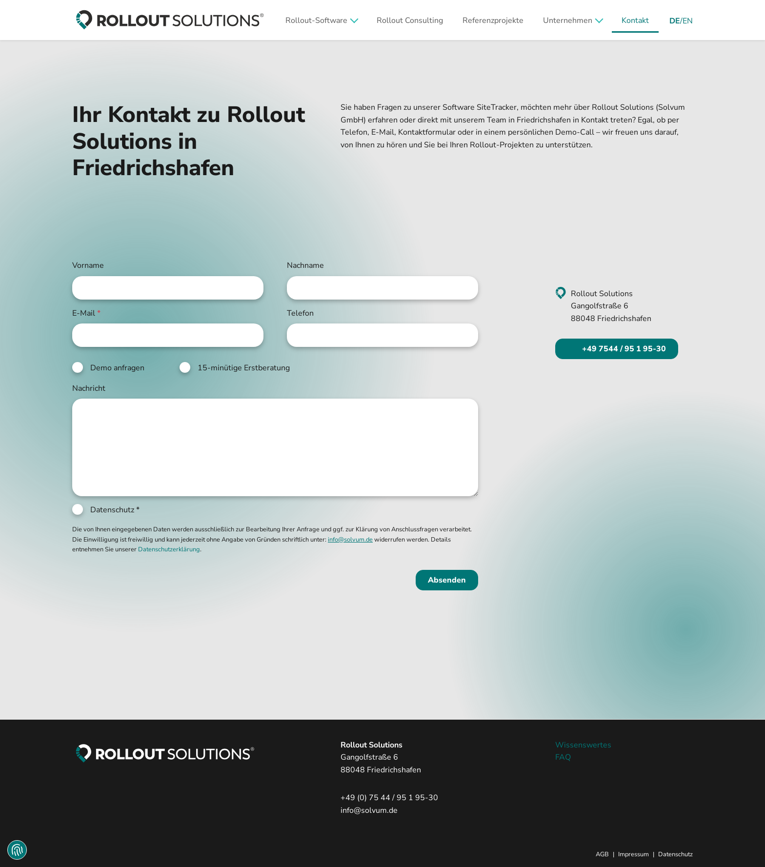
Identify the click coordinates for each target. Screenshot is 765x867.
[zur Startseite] (169, 20)
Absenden (447, 580)
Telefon (300, 313)
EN (688, 21)
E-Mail (86, 313)
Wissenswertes (583, 745)
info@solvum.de (369, 810)
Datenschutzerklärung (169, 549)
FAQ (563, 757)
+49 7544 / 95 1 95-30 (623, 348)
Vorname (88, 265)
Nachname (305, 265)
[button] (321, 20)
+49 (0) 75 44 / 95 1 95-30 (389, 797)
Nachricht (88, 388)
